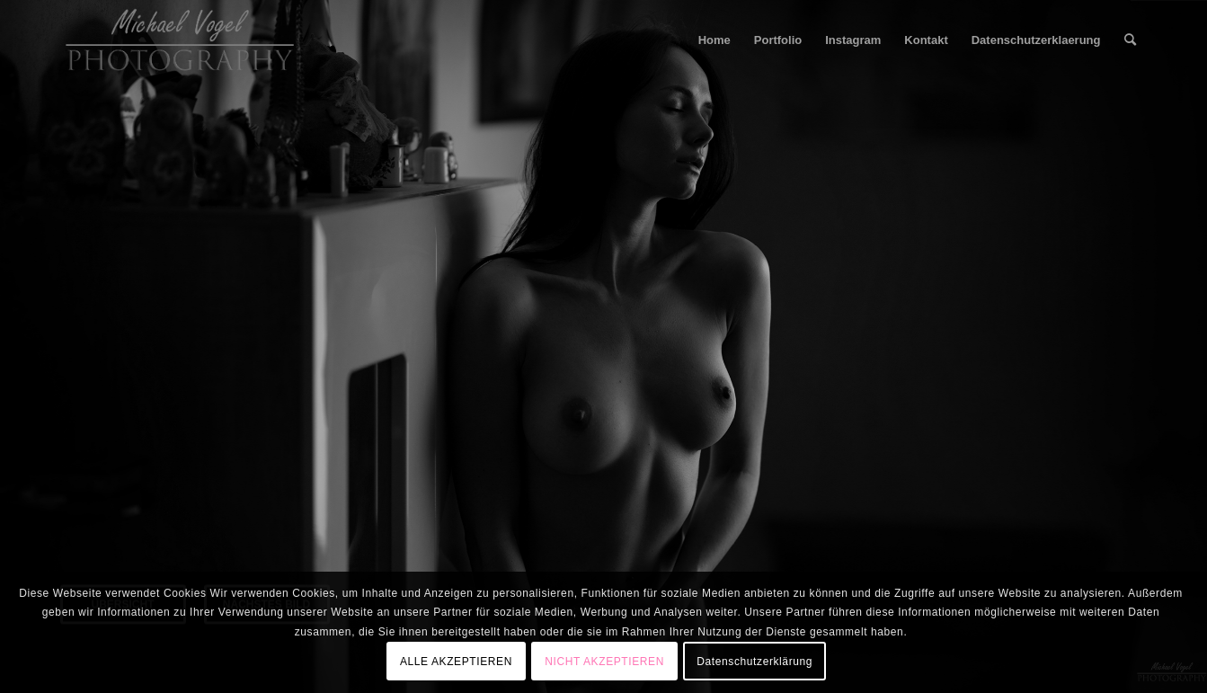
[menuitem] (714, 40)
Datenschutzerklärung (754, 661)
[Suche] (1130, 40)
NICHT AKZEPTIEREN (604, 661)
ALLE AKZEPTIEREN (456, 661)
